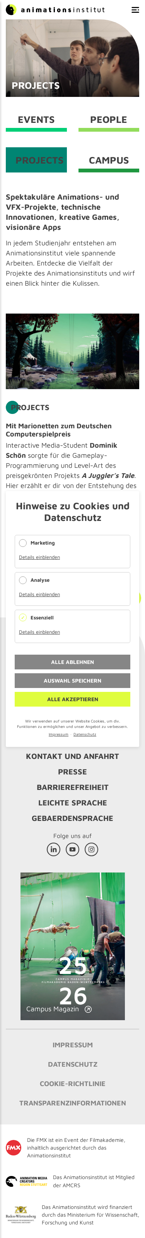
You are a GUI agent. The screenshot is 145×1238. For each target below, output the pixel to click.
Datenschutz (84, 734)
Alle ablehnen (72, 662)
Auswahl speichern (72, 680)
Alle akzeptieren (72, 699)
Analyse (40, 580)
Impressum (58, 734)
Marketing (43, 543)
